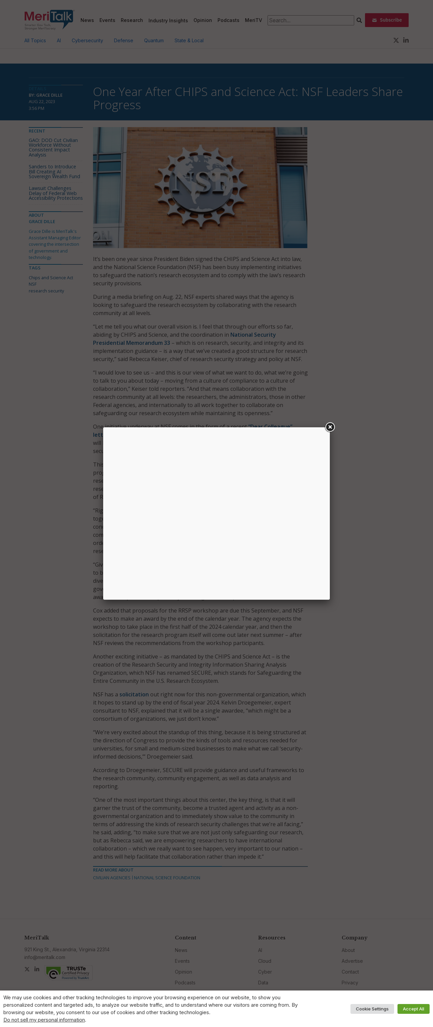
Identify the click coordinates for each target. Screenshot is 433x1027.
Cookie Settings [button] (372, 1008)
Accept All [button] (413, 1008)
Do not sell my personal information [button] (44, 1020)
